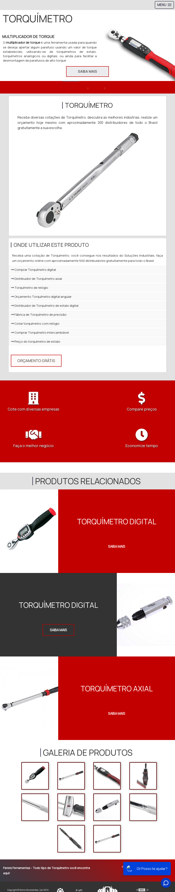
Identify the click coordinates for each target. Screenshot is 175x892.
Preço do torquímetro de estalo (35, 343)
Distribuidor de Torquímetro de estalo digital (44, 307)
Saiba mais (87, 71)
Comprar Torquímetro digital (33, 271)
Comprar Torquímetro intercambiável (40, 334)
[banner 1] (71, 87)
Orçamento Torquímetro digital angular (41, 298)
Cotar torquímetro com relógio (35, 325)
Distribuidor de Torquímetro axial (36, 280)
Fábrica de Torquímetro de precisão (39, 316)
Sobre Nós (142, 855)
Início (126, 855)
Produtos (161, 855)
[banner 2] (87, 87)
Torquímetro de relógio (29, 289)
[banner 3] (104, 87)
